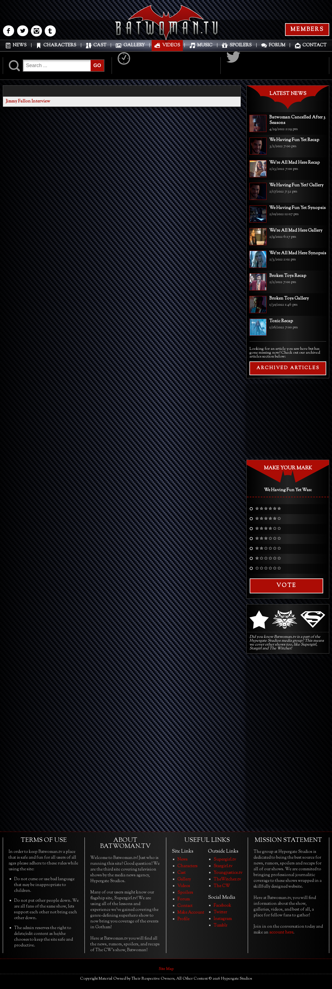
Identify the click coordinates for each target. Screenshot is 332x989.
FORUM (277, 45)
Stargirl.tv (223, 866)
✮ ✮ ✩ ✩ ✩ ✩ (268, 549)
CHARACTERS (59, 45)
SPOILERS (241, 45)
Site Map (166, 969)
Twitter (220, 912)
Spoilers (185, 893)
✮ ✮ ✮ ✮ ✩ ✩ (268, 529)
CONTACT (314, 45)
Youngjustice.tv (228, 873)
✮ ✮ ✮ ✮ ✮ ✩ (268, 519)
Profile (183, 919)
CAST (99, 45)
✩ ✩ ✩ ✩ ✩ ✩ (268, 569)
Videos (183, 886)
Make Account (190, 913)
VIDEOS (171, 45)
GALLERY (134, 45)
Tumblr (220, 926)
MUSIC (204, 45)
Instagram (223, 919)
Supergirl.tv (225, 860)
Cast (181, 873)
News (182, 860)
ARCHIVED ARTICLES (288, 368)
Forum (183, 899)
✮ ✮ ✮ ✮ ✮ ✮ (268, 509)
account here (281, 932)
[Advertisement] (287, 418)
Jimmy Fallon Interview (28, 101)
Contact (185, 906)
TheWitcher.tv (227, 879)
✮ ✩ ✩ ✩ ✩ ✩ (268, 559)
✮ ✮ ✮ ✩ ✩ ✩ (268, 539)
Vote (286, 586)
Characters (187, 866)
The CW (222, 886)
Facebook (222, 906)
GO (97, 65)
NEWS (20, 45)
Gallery (184, 879)
